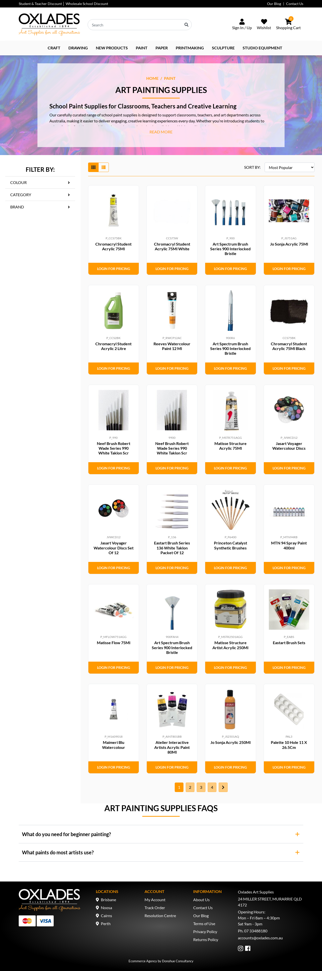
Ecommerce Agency (143, 961)
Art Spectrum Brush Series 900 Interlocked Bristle (230, 249)
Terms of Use (204, 923)
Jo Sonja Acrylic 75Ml (289, 244)
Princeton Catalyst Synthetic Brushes (230, 545)
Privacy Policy (205, 931)
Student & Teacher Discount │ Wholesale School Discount (63, 3)
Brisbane (108, 899)
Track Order (155, 907)
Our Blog (274, 3)
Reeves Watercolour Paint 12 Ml (172, 346)
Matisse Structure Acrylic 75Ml (230, 445)
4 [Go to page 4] (212, 787)
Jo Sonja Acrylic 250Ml (230, 742)
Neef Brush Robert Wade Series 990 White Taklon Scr (113, 448)
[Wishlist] (264, 24)
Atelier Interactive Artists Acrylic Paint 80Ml (172, 747)
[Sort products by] (290, 167)
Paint (142, 47)
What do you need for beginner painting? (66, 834)
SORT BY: (252, 167)
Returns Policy (205, 939)
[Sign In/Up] (242, 24)
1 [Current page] (179, 787)
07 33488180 (255, 930)
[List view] (103, 167)
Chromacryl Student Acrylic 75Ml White (172, 246)
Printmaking (190, 47)
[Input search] (140, 24)
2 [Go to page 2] (190, 787)
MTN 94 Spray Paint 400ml (289, 545)
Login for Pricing (113, 268)
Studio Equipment (262, 47)
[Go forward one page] (223, 787)
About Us (201, 899)
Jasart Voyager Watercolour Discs (289, 445)
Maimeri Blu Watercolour (113, 744)
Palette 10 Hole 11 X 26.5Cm (289, 744)
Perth (106, 923)
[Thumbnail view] (93, 167)
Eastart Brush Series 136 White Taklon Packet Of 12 (172, 547)
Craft (54, 47)
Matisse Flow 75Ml (113, 642)
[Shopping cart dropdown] (288, 24)
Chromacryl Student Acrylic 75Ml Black (289, 346)
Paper (162, 47)
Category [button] (20, 194)
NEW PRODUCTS (112, 47)
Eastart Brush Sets (289, 642)
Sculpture (223, 47)
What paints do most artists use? (58, 852)
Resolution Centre (160, 915)
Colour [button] (18, 182)
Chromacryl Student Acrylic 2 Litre (113, 346)
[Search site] (186, 24)
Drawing (78, 47)
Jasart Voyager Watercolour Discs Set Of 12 (114, 547)
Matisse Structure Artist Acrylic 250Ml (230, 645)
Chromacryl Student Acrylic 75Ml (113, 246)
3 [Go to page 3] (201, 787)
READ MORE (161, 131)
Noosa (106, 907)
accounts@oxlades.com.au (260, 937)
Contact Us (294, 3)
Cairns (106, 915)
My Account (155, 899)
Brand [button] (17, 206)
